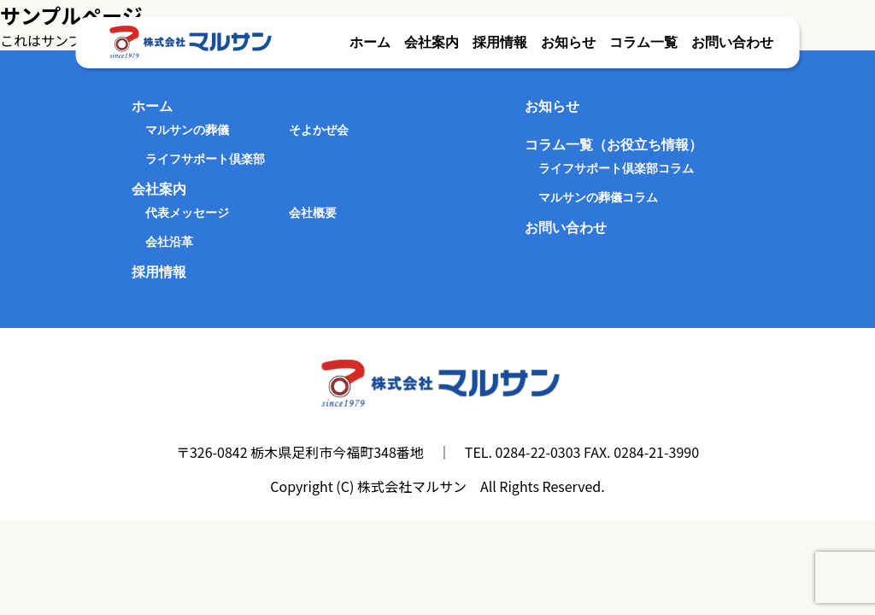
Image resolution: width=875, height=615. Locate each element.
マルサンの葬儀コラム (598, 197)
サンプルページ (71, 15)
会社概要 (313, 213)
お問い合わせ (732, 42)
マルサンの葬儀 (187, 130)
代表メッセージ (187, 213)
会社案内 (431, 42)
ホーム (370, 42)
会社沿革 (169, 242)
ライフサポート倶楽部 (205, 159)
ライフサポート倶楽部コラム (616, 168)
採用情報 (500, 42)
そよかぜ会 (319, 130)
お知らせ (568, 42)
